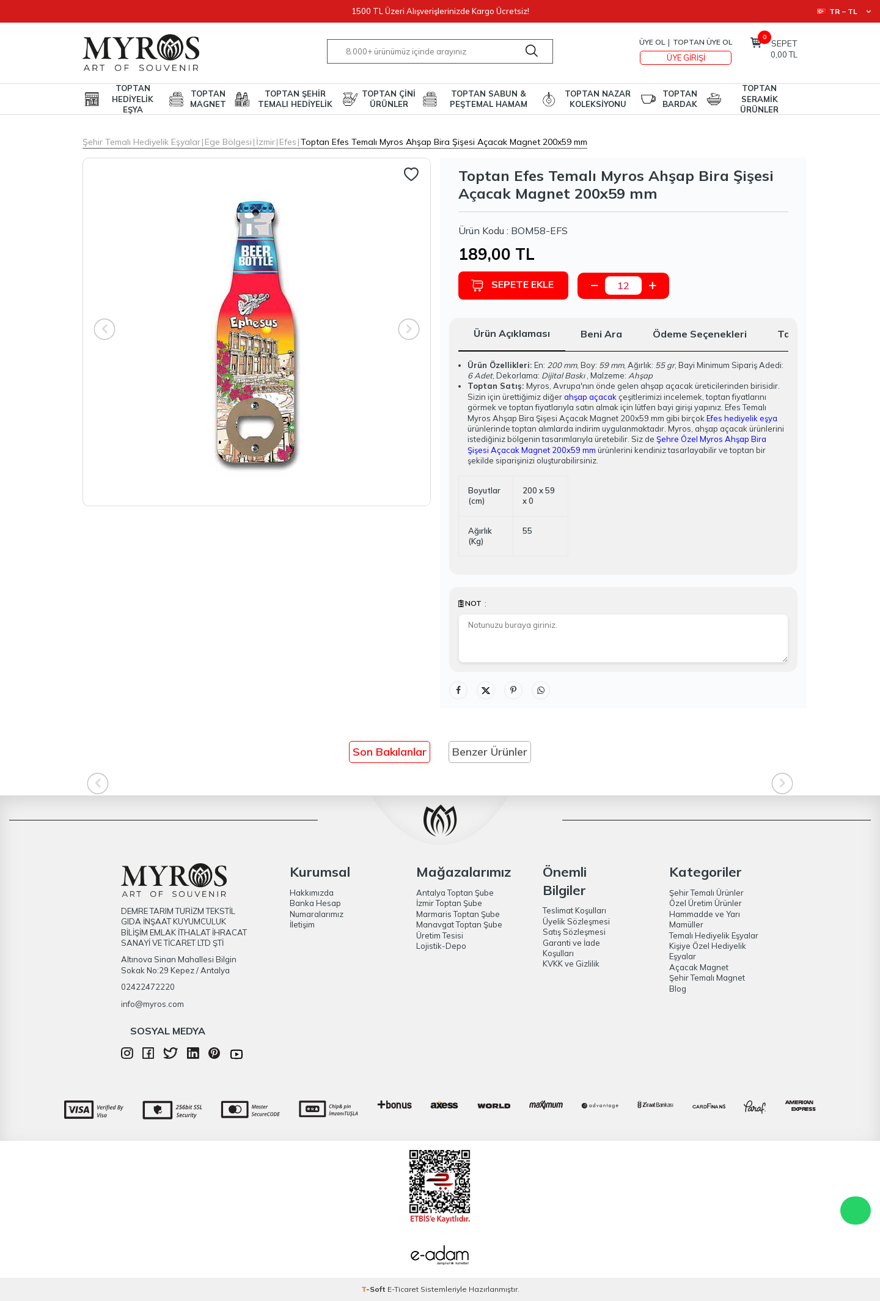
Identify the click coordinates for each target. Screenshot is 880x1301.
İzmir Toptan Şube (449, 903)
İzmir (265, 141)
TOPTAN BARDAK (679, 99)
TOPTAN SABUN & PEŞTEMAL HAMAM (488, 99)
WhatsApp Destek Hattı (855, 1210)
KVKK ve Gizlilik (571, 963)
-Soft (374, 1289)
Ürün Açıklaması (512, 333)
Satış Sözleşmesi (574, 932)
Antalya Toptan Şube (455, 892)
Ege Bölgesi (228, 141)
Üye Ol (652, 41)
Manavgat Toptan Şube (459, 924)
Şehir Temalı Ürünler (706, 892)
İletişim (302, 924)
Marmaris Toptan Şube (458, 914)
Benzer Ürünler (489, 752)
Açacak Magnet (698, 967)
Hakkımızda (312, 892)
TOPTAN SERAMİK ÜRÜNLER (759, 99)
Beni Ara (601, 334)
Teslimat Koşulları (574, 910)
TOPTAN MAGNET (208, 99)
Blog (677, 988)
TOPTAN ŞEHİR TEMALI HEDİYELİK (295, 99)
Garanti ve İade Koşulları (571, 948)
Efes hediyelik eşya (741, 418)
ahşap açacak (590, 397)
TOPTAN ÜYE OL (702, 41)
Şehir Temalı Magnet (707, 977)
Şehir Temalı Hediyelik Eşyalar (141, 141)
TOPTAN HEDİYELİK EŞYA (132, 99)
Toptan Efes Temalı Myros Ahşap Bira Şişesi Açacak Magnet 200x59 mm (444, 141)
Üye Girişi (686, 57)
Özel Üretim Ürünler (705, 903)
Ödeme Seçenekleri (700, 334)
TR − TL (843, 11)
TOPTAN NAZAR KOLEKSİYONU (598, 99)
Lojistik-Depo (441, 946)
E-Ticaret (403, 1289)
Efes (287, 141)
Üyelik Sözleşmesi (576, 921)
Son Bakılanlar (390, 752)
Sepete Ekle (512, 285)
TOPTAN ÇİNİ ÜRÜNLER (389, 99)
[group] (256, 332)
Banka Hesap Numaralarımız (316, 908)
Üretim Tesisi (439, 935)
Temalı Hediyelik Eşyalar (713, 935)
